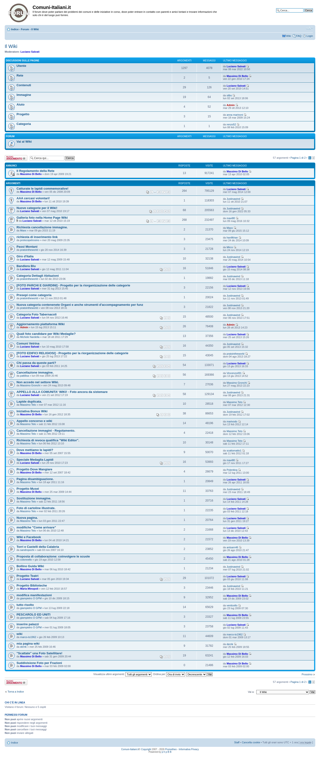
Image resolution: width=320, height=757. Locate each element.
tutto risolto (25, 605)
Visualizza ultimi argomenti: (122, 674)
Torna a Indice (16, 691)
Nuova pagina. (27, 517)
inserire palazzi (28, 624)
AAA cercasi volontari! (33, 198)
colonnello (26, 559)
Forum (25, 29)
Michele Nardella (29, 337)
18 (168, 192)
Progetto (23, 114)
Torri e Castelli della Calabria (38, 547)
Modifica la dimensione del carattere (309, 28)
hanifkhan (232, 237)
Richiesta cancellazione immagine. (42, 227)
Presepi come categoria (34, 295)
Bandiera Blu (26, 266)
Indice (15, 29)
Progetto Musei (28, 488)
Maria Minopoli (29, 588)
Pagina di (298, 157)
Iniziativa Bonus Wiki (32, 411)
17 (163, 192)
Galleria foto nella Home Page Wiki (42, 217)
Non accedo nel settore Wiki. (38, 382)
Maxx (23, 230)
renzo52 (231, 124)
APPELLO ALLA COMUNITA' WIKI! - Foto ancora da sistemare (62, 392)
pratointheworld (29, 249)
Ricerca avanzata (303, 14)
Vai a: (251, 691)
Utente (21, 66)
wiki (19, 634)
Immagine (24, 95)
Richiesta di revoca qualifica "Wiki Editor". (48, 440)
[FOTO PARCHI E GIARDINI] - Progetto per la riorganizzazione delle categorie (73, 285)
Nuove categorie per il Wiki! (37, 208)
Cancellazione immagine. (35, 372)
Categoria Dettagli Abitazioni (38, 275)
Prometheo (171, 749)
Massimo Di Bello (237, 76)
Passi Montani (27, 246)
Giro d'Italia (25, 256)
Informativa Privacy (189, 749)
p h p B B (166, 752)
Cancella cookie (251, 742)
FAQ (298, 35)
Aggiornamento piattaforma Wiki (41, 324)
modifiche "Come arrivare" (36, 527)
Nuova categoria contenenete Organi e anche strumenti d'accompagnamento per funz (80, 304)
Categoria (24, 124)
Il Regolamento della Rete (36, 171)
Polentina (232, 469)
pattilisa (24, 375)
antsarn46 (232, 547)
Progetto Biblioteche (32, 585)
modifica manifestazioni (34, 595)
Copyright (146, 749)
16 (159, 192)
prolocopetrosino (29, 240)
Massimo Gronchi (30, 385)
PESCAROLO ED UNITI (34, 614)
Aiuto (21, 104)
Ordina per (169, 674)
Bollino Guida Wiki (30, 566)
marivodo (232, 421)
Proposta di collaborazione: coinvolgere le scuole (53, 556)
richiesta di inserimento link (37, 237)
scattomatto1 (234, 450)
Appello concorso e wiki (34, 421)
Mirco (230, 247)
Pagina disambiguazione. (35, 479)
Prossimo (307, 674)
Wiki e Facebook (29, 537)
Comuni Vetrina (28, 343)
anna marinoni (235, 114)
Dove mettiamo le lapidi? (35, 450)
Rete (20, 75)
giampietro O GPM (31, 598)
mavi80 (231, 218)
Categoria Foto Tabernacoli (37, 314)
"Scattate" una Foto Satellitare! (39, 653)
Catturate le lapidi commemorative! (42, 188)
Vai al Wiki (24, 141)
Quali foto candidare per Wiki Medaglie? (46, 334)
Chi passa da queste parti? (36, 363)
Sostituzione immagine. (34, 498)
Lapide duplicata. (29, 401)
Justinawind (233, 198)
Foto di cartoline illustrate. (36, 508)
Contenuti (24, 85)
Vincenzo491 (234, 373)
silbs (229, 95)
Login (310, 35)
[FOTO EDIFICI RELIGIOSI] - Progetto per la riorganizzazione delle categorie (72, 353)
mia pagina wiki (28, 643)
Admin (231, 105)
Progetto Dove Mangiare (34, 469)
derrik (23, 646)
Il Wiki (35, 29)
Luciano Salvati (30, 51)
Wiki (288, 35)
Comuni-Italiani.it (130, 749)
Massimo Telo (28, 404)
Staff (236, 742)
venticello (232, 605)
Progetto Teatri (27, 576)
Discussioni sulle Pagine (22, 60)
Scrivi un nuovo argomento (16, 158)
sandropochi (27, 550)
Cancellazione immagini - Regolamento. (46, 430)
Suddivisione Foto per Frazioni (39, 663)
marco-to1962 (28, 637)
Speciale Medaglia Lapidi (35, 459)
